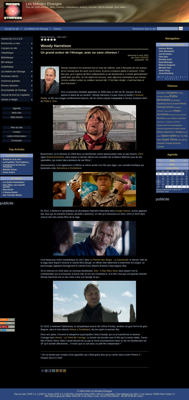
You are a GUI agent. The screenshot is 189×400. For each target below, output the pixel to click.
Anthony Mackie (166, 48)
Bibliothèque (7, 57)
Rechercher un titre (10, 43)
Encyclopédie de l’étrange (13, 90)
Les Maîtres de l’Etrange (36, 29)
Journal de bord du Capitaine (15, 95)
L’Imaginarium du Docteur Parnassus (14, 166)
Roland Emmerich (55, 157)
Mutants (168, 118)
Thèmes (172, 85)
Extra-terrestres (167, 98)
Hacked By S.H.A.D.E (12, 39)
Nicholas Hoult (165, 60)
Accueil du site (12, 29)
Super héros (169, 139)
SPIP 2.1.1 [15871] (37, 394)
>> (184, 160)
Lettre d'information (16, 136)
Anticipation (172, 92)
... (178, 79)
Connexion (16, 140)
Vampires (161, 143)
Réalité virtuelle (179, 129)
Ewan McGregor (166, 62)
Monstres (161, 118)
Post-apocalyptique (174, 125)
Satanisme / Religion (173, 132)
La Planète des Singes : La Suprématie (109, 260)
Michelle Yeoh (165, 68)
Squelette (110, 394)
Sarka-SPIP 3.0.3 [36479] (60, 394)
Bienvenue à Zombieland (69, 168)
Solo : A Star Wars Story (105, 271)
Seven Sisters (9, 172)
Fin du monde (173, 103)
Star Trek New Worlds (12, 195)
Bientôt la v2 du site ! (12, 159)
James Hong (164, 71)
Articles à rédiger (9, 99)
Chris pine (163, 57)
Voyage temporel (173, 143)
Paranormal (161, 125)
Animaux (161, 92)
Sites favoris (17, 117)
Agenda (16, 108)
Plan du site (17, 127)
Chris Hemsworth (166, 51)
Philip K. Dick (50, 101)
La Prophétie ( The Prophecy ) (16, 162)
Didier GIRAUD (141, 57)
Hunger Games (122, 211)
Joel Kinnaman (165, 54)
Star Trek (180, 136)
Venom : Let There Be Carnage (70, 337)
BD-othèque (7, 62)
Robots (160, 132)
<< (160, 160)
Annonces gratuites (10, 81)
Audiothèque (7, 67)
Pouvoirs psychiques (165, 129)
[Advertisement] (15, 260)
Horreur (169, 107)
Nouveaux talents (9, 76)
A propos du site (9, 48)
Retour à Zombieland (80, 329)
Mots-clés (16, 112)
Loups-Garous (168, 111)
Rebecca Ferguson (167, 65)
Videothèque (7, 53)
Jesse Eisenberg (166, 73)
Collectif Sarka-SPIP (85, 394)
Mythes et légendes (178, 118)
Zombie (160, 146)
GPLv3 (100, 394)
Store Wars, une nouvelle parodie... (14, 186)
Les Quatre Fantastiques (14, 182)
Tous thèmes (182, 140)
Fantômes (161, 103)
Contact (16, 132)
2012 (140, 154)
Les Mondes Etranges (44, 4)
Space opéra (168, 135)
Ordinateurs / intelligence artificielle (168, 122)
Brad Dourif (8, 190)
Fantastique (175, 100)
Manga (171, 115)
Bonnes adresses (9, 85)
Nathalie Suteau (10, 170)
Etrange (166, 97)
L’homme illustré (10, 192)
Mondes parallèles (180, 115)
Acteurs (57, 29)
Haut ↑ (141, 396)
